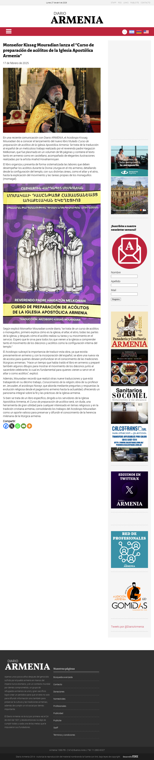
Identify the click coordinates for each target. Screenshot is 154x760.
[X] (11, 426)
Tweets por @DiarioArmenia (127, 626)
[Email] (23, 426)
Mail (113, 290)
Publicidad (58, 713)
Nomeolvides (59, 698)
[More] (29, 426)
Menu (8, 31)
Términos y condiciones (64, 734)
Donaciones (58, 691)
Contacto (145, 2)
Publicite (134, 2)
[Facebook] (6, 426)
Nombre (116, 272)
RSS (120, 2)
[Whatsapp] (17, 426)
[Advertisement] (129, 91)
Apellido (115, 281)
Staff (113, 2)
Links (125, 2)
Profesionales (59, 706)
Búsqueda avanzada (63, 677)
